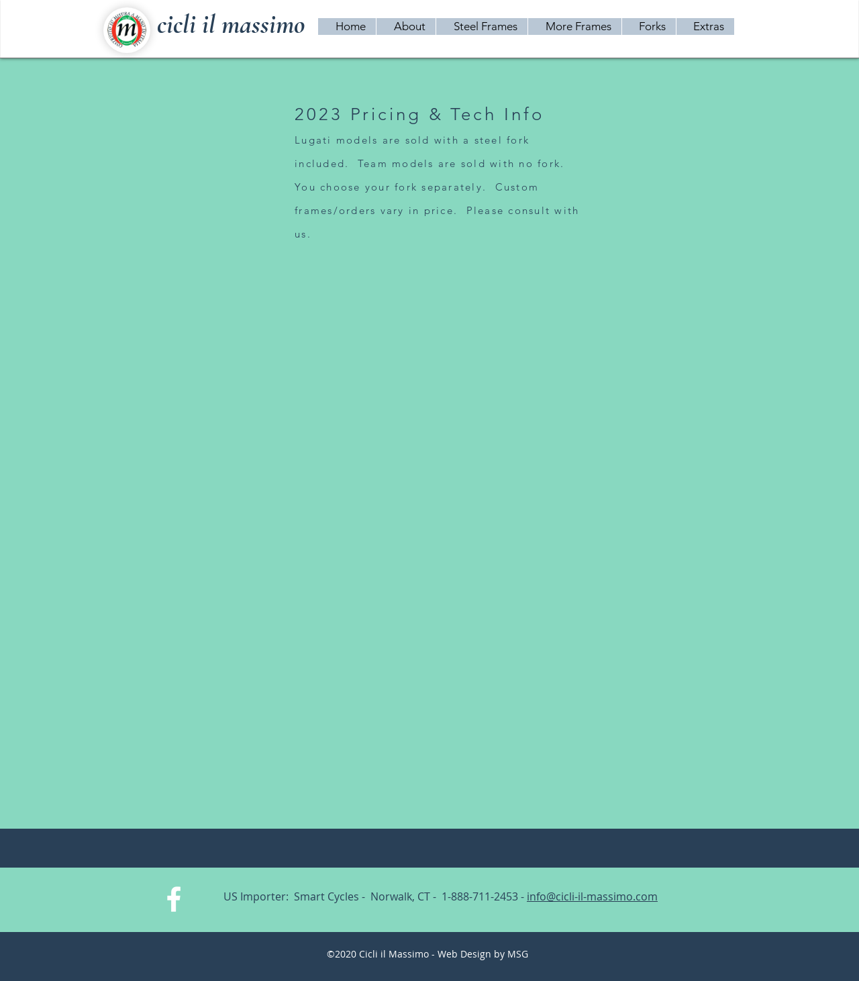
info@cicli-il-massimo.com (592, 896)
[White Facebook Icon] (174, 899)
